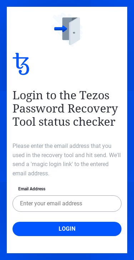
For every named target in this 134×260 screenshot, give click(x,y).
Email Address (31, 188)
